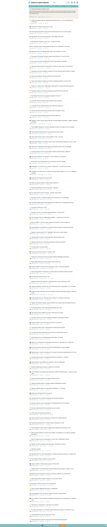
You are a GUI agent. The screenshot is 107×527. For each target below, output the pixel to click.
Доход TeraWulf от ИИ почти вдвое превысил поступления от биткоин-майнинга (50, 222)
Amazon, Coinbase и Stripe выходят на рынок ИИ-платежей (45, 463)
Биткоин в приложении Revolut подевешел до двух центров (45, 408)
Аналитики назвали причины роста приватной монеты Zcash (45, 378)
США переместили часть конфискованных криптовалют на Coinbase (47, 337)
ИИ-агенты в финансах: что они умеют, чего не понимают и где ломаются (48, 156)
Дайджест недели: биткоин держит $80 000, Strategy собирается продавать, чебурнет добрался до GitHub (54, 121)
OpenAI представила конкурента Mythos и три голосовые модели (46, 478)
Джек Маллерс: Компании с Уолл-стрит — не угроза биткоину (45, 41)
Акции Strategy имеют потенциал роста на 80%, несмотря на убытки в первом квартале (52, 271)
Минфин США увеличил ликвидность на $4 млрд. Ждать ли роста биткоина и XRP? (50, 281)
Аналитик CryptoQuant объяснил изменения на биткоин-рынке (45, 76)
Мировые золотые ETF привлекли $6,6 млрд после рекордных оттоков (48, 51)
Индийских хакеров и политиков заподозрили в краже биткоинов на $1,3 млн (49, 91)
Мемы (60, 6)
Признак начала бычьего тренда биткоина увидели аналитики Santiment (48, 242)
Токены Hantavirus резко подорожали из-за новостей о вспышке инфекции (49, 418)
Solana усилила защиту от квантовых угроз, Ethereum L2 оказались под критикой (50, 298)
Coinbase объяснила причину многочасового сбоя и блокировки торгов (47, 110)
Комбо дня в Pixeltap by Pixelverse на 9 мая (41, 178)
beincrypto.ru (39, 33)
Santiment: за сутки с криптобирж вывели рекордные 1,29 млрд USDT (47, 212)
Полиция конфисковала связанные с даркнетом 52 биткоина (45, 367)
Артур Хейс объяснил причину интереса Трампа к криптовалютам (46, 100)
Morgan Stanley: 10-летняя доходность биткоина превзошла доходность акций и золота (52, 468)
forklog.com (39, 63)
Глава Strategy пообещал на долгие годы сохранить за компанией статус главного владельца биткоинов (53, 433)
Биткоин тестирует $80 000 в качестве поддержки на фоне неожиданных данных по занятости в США (54, 292)
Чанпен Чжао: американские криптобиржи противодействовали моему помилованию (51, 146)
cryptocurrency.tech (41, 17)
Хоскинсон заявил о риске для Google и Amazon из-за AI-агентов (46, 322)
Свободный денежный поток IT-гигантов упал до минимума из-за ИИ (47, 422)
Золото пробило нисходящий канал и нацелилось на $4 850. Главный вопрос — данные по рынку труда (54, 372)
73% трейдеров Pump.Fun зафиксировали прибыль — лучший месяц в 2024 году (50, 217)
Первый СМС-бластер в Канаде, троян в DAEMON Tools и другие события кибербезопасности (53, 302)
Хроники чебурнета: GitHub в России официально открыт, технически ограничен (50, 266)
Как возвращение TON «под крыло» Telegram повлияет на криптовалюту (48, 493)
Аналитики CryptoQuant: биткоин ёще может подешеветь (45, 187)
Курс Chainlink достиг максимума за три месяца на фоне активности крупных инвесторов (52, 227)
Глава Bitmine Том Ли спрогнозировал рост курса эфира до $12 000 (47, 36)
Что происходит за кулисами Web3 (39, 247)
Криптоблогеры (51, 6)
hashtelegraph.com (41, 123)
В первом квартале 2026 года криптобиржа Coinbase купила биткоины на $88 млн (50, 151)
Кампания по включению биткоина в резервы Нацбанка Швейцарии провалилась (50, 256)
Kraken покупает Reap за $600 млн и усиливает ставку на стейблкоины (48, 362)
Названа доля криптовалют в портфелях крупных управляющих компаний (48, 383)
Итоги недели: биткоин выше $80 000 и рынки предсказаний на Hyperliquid (49, 61)
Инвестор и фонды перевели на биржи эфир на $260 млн (44, 182)
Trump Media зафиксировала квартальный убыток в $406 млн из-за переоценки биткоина (52, 202)
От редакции (68, 6)
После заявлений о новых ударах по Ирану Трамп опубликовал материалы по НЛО (50, 427)
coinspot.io (39, 28)
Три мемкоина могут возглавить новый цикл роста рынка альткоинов (47, 398)
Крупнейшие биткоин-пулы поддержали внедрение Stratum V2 (46, 95)
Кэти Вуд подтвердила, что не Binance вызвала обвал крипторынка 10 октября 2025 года (52, 509)
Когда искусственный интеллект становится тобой (43, 252)
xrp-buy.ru (41, 209)
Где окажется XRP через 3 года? (39, 207)
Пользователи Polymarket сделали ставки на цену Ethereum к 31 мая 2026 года (50, 56)
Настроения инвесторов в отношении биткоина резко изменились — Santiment (49, 357)
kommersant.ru (42, 460)
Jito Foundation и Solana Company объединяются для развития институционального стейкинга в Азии (53, 499)
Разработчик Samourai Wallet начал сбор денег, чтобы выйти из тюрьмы (48, 444)
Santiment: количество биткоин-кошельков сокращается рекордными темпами (50, 317)
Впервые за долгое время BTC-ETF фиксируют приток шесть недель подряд (49, 232)
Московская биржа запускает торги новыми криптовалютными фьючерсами (49, 519)
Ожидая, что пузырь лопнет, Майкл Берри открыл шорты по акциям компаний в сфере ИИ (52, 86)
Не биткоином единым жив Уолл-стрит (40, 276)
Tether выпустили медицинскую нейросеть (41, 413)
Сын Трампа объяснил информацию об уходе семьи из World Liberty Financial (49, 332)
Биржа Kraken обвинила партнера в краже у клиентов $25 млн (46, 261)
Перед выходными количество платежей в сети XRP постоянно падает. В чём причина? (52, 66)
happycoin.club (40, 58)
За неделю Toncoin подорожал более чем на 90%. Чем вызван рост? (47, 105)
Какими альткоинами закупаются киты (40, 9)
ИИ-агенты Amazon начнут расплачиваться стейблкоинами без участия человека (50, 403)
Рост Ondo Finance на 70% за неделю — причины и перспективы (46, 192)
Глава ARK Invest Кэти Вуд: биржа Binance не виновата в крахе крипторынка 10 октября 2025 (53, 454)
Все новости (33, 6)
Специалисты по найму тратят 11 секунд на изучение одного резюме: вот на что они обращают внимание (54, 172)
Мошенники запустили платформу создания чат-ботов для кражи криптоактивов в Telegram (53, 71)
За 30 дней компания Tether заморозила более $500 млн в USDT (46, 307)
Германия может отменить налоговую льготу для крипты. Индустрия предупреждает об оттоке (53, 352)
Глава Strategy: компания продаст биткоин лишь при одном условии (47, 132)
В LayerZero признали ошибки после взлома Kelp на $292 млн (45, 115)
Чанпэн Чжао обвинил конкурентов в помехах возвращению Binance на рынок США (51, 81)
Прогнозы (44, 6)
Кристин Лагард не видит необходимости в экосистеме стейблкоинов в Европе (50, 439)
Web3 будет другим (36, 449)
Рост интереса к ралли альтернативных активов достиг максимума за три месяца (50, 46)
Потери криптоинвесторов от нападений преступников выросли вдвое (48, 327)
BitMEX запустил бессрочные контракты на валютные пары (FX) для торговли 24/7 (51, 473)
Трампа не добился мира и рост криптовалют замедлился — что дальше (48, 388)
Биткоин (39, 6)
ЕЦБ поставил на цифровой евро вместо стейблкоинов (44, 488)
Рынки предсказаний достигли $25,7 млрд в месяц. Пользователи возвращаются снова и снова (53, 141)
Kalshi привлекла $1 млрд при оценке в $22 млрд (43, 514)
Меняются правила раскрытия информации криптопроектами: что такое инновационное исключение (52, 21)
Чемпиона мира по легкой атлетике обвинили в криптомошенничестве (47, 237)
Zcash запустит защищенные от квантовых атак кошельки (45, 504)
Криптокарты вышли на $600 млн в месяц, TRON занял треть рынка (47, 312)
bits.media (40, 23)
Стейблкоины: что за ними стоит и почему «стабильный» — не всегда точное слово (51, 166)
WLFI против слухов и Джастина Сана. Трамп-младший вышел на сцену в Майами (50, 347)
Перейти (63, 525)
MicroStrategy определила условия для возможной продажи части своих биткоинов (51, 31)
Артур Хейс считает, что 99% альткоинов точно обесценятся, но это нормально (50, 197)
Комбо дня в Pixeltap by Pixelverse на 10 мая (42, 26)
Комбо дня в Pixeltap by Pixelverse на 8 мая (41, 393)
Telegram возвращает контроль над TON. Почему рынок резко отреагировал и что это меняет (53, 286)
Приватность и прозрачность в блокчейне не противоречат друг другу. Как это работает (52, 342)
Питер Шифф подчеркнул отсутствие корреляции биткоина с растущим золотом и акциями (52, 127)
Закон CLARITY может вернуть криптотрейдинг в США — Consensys (47, 136)
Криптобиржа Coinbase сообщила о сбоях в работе (43, 459)
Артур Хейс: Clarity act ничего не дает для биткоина (43, 483)
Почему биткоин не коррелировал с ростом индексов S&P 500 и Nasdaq (48, 161)
